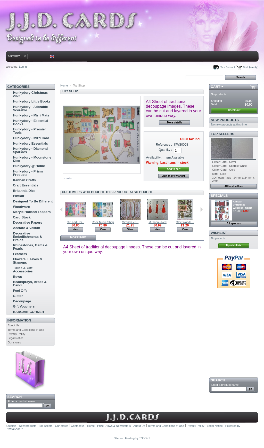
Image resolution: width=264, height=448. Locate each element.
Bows (17, 277)
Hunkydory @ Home (29, 166)
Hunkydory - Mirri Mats (31, 115)
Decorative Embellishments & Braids (27, 236)
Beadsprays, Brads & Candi (30, 283)
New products (225, 120)
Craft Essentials (25, 185)
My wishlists (233, 245)
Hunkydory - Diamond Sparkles (30, 150)
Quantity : (165, 150)
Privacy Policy (16, 333)
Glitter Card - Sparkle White (229, 165)
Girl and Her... (75, 222)
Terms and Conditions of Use (26, 329)
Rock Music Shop (103, 222)
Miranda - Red (157, 222)
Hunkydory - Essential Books (30, 122)
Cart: (245, 67)
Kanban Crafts (24, 180)
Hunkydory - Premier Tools (29, 131)
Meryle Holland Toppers (32, 212)
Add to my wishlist (173, 176)
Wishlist (219, 233)
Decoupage (22, 301)
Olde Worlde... (185, 222)
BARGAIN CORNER (28, 312)
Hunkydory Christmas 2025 (30, 94)
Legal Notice (15, 338)
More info (78, 237)
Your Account (227, 67)
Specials (219, 196)
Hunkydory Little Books (32, 101)
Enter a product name (21, 401)
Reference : (164, 144)
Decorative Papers (27, 222)
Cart (215, 87)
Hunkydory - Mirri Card (31, 138)
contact (31, 76)
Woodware (21, 207)
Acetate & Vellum (26, 228)
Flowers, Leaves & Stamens (27, 260)
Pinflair (18, 196)
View (76, 229)
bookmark (65, 76)
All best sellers (233, 186)
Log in (23, 66)
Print (69, 178)
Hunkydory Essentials (30, 143)
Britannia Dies (24, 191)
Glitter (18, 296)
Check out (234, 110)
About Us (13, 325)
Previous (61, 209)
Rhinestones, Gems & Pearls (30, 246)
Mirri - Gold (219, 173)
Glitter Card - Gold (223, 169)
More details (174, 122)
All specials (234, 223)
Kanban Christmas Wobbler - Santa (242, 204)
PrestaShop (13, 428)
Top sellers (222, 134)
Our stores (14, 342)
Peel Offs (20, 291)
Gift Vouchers (24, 306)
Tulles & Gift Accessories (23, 269)
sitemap (48, 76)
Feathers (20, 254)
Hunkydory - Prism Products (28, 173)
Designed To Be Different (33, 201)
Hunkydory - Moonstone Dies (32, 159)
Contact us (78, 425)
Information (19, 320)
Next (201, 209)
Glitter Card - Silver (224, 161)
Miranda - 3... (130, 222)
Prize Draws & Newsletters (114, 425)
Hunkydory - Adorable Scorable (30, 108)
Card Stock (22, 217)
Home (14, 76)
